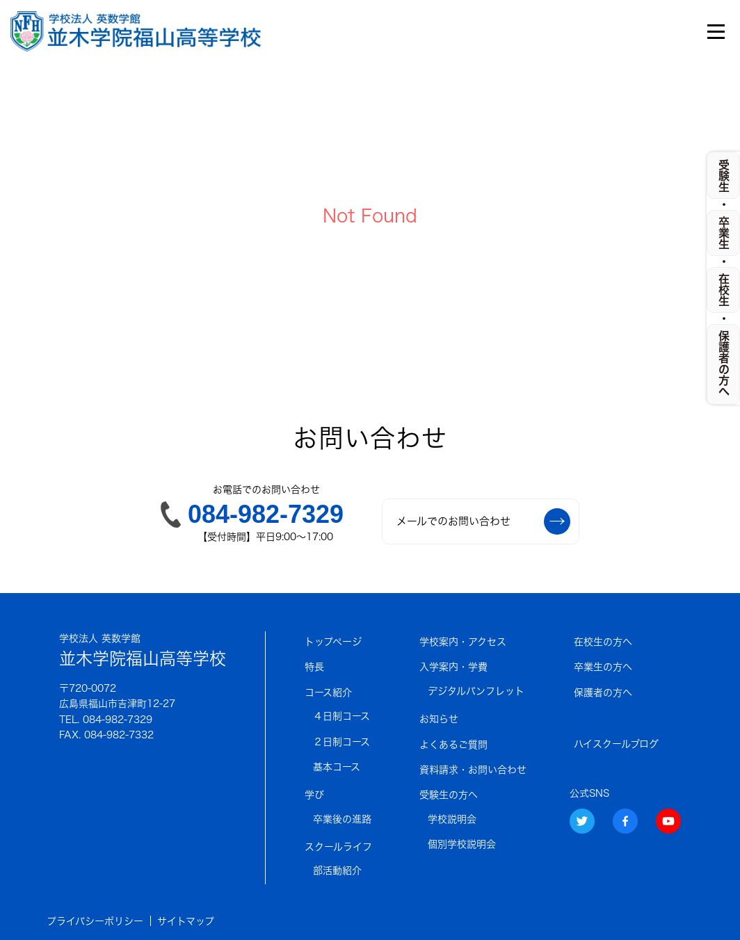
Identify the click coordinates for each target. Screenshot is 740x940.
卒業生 (724, 233)
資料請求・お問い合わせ (472, 770)
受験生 (724, 176)
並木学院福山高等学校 (142, 649)
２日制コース (341, 742)
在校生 (724, 290)
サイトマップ (185, 921)
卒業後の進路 (342, 819)
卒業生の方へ (603, 667)
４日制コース (341, 716)
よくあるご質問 (453, 744)
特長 (314, 667)
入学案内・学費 (453, 667)
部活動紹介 (337, 870)
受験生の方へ (448, 795)
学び (314, 795)
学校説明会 (452, 819)
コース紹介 (328, 692)
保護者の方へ (603, 692)
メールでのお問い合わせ (483, 521)
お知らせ (438, 719)
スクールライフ (338, 847)
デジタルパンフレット (476, 691)
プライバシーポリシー (95, 921)
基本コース (336, 767)
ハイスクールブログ (616, 744)
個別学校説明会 (462, 844)
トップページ (333, 642)
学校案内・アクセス (462, 642)
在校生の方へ (603, 642)
